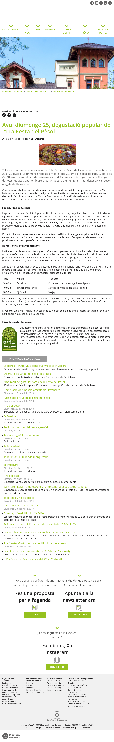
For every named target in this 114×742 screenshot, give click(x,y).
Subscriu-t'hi (79, 614)
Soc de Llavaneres (34, 678)
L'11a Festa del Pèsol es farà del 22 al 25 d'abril (33, 559)
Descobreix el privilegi (56, 690)
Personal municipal (10, 692)
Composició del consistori (12, 687)
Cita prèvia (72, 692)
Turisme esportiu (54, 683)
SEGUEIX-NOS (57, 666)
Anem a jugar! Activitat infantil (22, 435)
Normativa (72, 699)
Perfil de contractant (76, 701)
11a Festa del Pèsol (63, 91)
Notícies (18, 91)
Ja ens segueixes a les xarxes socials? (57, 635)
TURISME (50, 29)
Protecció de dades (52, 727)
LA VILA (27, 31)
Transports (30, 685)
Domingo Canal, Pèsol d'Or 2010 (24, 513)
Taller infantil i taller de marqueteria (26, 457)
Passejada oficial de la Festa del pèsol (27, 397)
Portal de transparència (12, 694)
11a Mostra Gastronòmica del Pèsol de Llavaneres (35, 543)
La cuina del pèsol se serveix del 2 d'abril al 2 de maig (37, 551)
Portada (6, 91)
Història (29, 683)
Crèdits (27, 727)
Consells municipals (10, 701)
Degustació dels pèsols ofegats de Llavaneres (32, 390)
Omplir (35, 614)
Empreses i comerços (35, 692)
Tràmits (71, 683)
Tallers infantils (13, 446)
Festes (38, 91)
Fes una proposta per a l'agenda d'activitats (35, 600)
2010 (47, 91)
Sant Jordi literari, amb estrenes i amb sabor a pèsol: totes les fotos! (46, 486)
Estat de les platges (55, 687)
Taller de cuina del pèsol (19, 497)
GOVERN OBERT (67, 31)
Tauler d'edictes (74, 690)
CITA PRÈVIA (85, 31)
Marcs (28, 91)
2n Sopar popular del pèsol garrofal (26, 427)
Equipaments (31, 687)
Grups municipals (9, 690)
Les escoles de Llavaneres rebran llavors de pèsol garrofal (40, 532)
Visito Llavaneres (54, 678)
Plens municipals (9, 697)
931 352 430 (87, 725)
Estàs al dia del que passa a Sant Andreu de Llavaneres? (79, 583)
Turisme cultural (53, 680)
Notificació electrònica (77, 697)
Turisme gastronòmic (55, 685)
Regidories (6, 683)
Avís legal (37, 727)
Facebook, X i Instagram (57, 648)
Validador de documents (78, 706)
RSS (78, 727)
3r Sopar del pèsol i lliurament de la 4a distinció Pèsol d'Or (40, 524)
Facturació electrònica (77, 694)
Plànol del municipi (34, 680)
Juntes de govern (9, 699)
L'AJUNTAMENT (11, 29)
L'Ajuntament (8, 678)
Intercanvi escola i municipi (21, 505)
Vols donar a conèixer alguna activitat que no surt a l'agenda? (34, 583)
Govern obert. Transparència (80, 678)
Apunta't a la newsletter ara (79, 596)
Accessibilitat (68, 727)
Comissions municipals (11, 703)
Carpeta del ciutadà (76, 680)
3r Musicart (11, 416)
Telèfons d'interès (33, 690)
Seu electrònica (74, 687)
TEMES (38, 29)
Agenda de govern (9, 685)
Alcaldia (5, 680)
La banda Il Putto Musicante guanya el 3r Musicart (35, 366)
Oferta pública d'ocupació (78, 703)
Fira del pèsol (12, 405)
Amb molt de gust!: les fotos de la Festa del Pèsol (34, 382)
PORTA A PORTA (103, 31)
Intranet (86, 727)
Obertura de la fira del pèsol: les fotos (27, 374)
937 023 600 (73, 725)
